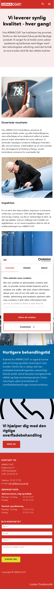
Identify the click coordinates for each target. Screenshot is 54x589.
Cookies (33, 584)
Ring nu (11, 444)
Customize (27, 326)
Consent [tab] (9, 268)
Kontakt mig (11, 559)
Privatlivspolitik (46, 584)
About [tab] (44, 268)
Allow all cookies (27, 317)
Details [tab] (27, 268)
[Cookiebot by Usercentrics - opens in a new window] (38, 260)
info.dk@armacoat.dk (18, 484)
